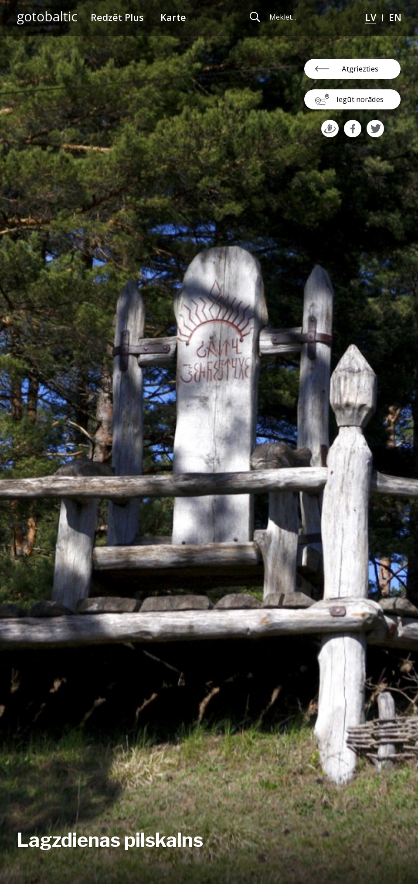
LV (370, 17)
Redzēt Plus (117, 17)
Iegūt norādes (360, 99)
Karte (173, 17)
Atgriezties (360, 69)
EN (395, 17)
